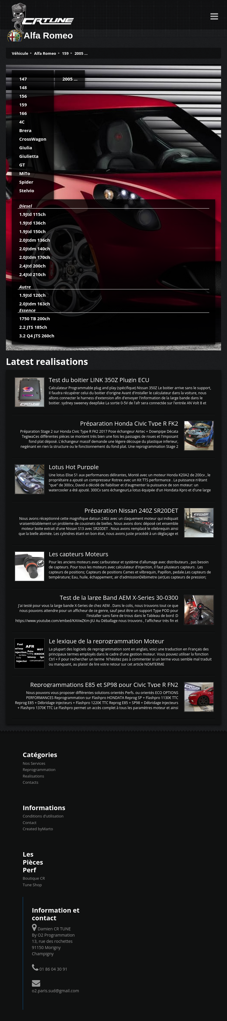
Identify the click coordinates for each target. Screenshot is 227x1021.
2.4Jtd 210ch (32, 274)
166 (23, 113)
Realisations (33, 776)
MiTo (24, 173)
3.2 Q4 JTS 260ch (36, 336)
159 (65, 53)
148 (23, 87)
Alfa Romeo (45, 53)
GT (22, 165)
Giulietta (28, 156)
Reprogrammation (39, 769)
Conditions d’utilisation (43, 816)
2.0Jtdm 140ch (34, 248)
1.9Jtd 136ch (32, 223)
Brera (25, 130)
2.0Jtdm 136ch (34, 240)
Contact (30, 822)
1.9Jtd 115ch (32, 214)
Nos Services (34, 763)
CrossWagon (32, 139)
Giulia (25, 147)
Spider (26, 182)
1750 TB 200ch (34, 318)
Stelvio (26, 190)
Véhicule (20, 53)
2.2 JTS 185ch (33, 327)
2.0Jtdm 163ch (34, 304)
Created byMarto (38, 828)
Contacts (30, 782)
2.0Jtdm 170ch (34, 257)
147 (23, 79)
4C (22, 122)
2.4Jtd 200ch (32, 266)
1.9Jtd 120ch (32, 295)
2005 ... (80, 53)
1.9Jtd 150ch (32, 231)
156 (23, 96)
